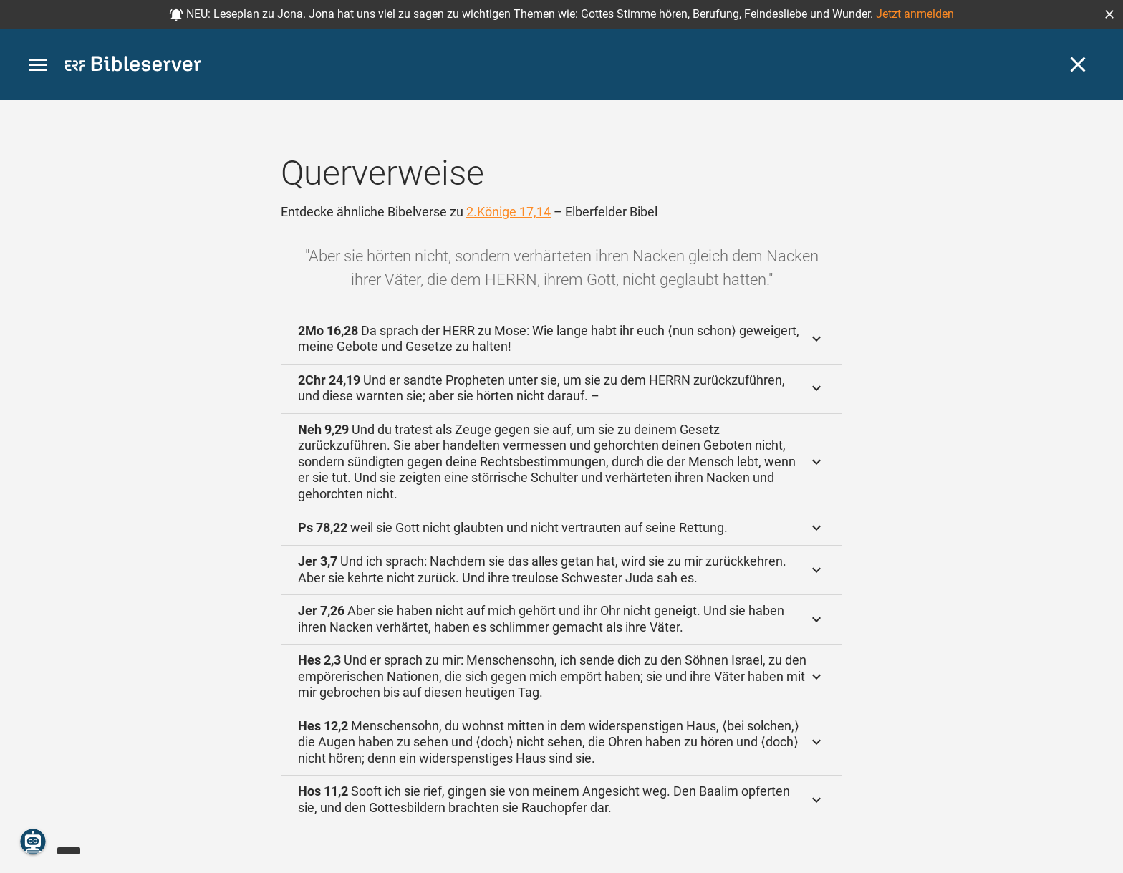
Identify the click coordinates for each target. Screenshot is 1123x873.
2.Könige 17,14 (508, 211)
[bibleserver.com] (133, 66)
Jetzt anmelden (915, 14)
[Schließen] (1077, 64)
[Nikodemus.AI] (33, 841)
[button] (1109, 14)
